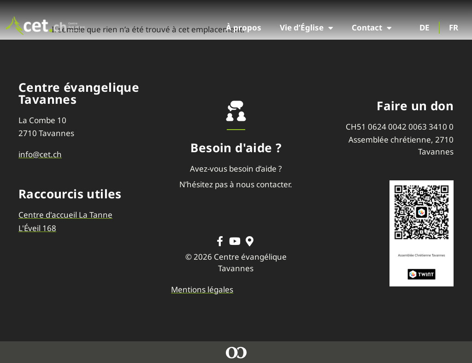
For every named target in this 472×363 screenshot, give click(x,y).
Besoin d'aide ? (235, 147)
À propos (243, 27)
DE (424, 27)
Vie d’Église (306, 27)
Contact (372, 27)
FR (453, 27)
